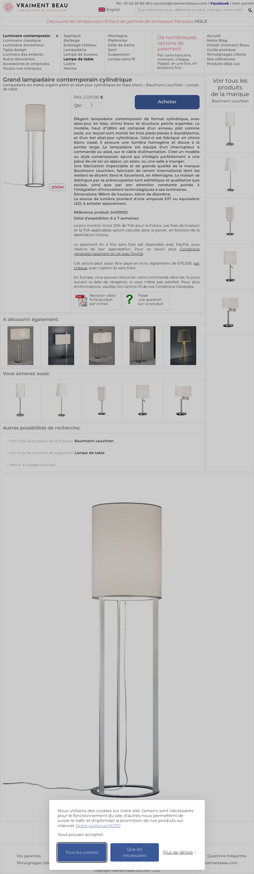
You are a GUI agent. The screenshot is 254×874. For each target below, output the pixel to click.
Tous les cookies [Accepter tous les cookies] (81, 852)
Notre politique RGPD (98, 825)
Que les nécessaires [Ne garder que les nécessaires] (135, 852)
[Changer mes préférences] (177, 852)
